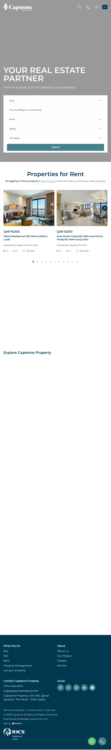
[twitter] (68, 688)
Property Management (18, 666)
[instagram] (76, 688)
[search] (79, 6)
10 (72, 262)
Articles (62, 666)
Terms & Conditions (14, 710)
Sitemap (53, 710)
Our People (64, 656)
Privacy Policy (37, 710)
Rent (6, 661)
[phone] (88, 6)
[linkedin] (84, 688)
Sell (5, 656)
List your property (14, 670)
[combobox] (55, 110)
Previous (6, 208)
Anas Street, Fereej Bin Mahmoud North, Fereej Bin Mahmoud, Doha (80, 238)
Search (56, 147)
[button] (96, 7)
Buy (6, 651)
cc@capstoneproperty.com (20, 691)
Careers (62, 661)
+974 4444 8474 (13, 686)
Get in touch (48, 181)
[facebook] (60, 688)
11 (76, 262)
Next (105, 208)
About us (63, 651)
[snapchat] (92, 688)
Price (55, 119)
